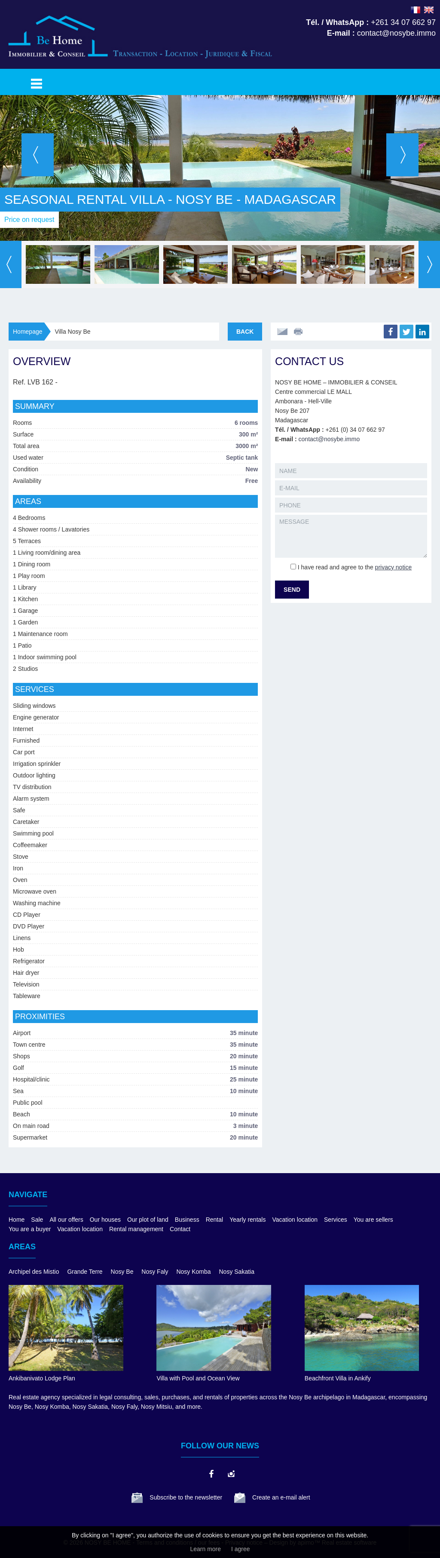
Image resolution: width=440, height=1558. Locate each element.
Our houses (105, 1219)
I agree (240, 1549)
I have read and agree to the (355, 567)
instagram (230, 1473)
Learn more (205, 1549)
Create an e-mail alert (281, 1497)
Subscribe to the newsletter (186, 1497)
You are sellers (373, 1219)
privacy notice (393, 567)
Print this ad (299, 331)
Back (245, 331)
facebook (211, 1473)
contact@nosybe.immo (329, 439)
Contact (180, 1229)
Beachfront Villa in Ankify (338, 1378)
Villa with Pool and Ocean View (197, 1378)
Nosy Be (122, 1271)
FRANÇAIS (415, 9)
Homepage (28, 331)
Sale (37, 1219)
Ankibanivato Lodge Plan (42, 1378)
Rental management (136, 1229)
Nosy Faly (154, 1271)
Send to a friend (282, 331)
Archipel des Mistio (34, 1271)
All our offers (66, 1219)
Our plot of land (147, 1219)
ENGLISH (429, 9)
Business (187, 1219)
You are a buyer (30, 1229)
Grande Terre (84, 1271)
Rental (214, 1219)
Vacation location (295, 1219)
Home (16, 1219)
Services (335, 1219)
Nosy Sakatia (236, 1271)
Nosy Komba (193, 1271)
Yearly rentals (247, 1219)
